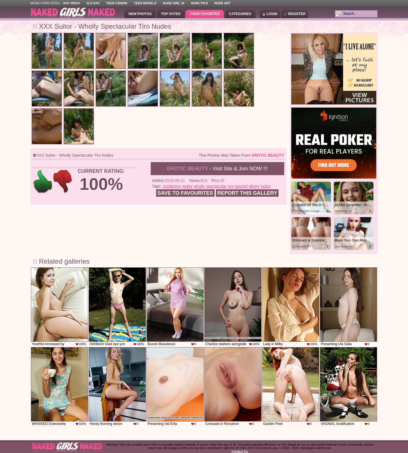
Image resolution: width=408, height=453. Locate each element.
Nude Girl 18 (173, 3)
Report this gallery (247, 193)
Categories (240, 14)
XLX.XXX (92, 3)
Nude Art (222, 3)
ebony (254, 186)
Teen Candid (116, 3)
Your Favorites (205, 14)
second (241, 186)
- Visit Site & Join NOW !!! (217, 168)
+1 (43, 181)
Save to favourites (185, 193)
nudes (187, 186)
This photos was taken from (241, 155)
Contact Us (239, 451)
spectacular (216, 186)
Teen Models (145, 3)
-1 (63, 181)
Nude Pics (199, 3)
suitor (266, 186)
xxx (230, 186)
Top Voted (170, 14)
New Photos (140, 14)
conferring (171, 186)
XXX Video (71, 3)
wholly (199, 186)
